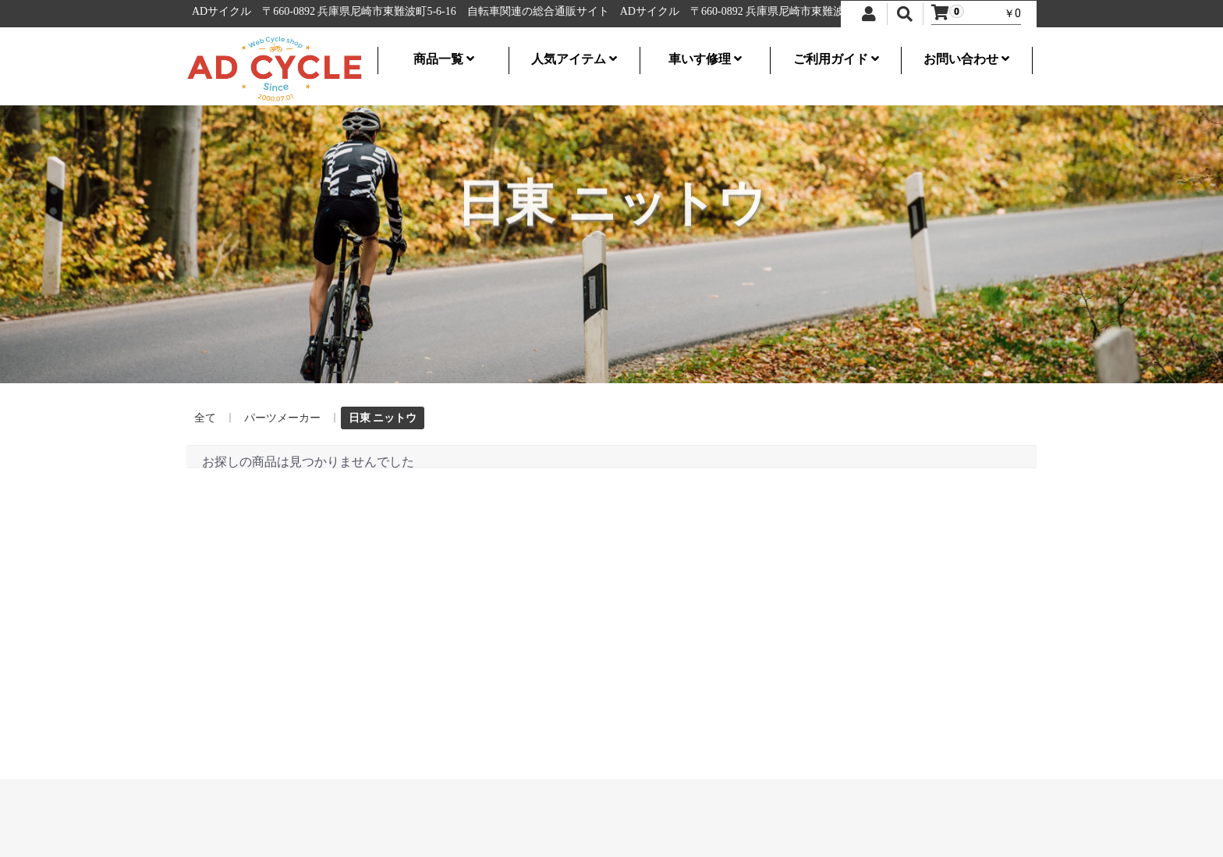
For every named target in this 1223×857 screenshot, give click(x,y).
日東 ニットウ (383, 417)
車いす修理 (705, 59)
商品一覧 (443, 59)
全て (205, 417)
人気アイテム (574, 59)
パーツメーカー (282, 417)
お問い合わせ (966, 59)
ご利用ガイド (836, 59)
